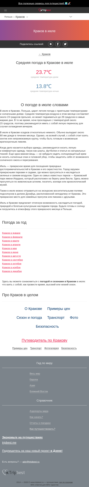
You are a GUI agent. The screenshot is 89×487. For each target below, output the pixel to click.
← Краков (44, 54)
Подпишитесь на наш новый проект (32, 450)
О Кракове (33, 309)
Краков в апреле (11, 244)
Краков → (22, 16)
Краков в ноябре (11, 267)
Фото (74, 317)
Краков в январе (11, 233)
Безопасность (47, 326)
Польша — (10, 17)
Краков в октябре (11, 263)
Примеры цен (58, 309)
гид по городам (66, 482)
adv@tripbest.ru (30, 461)
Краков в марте (10, 240)
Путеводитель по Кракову (44, 340)
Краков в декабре (12, 271)
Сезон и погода (29, 317)
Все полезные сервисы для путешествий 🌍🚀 (44, 3)
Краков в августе (11, 256)
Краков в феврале (12, 237)
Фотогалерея (51, 348)
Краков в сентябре (12, 260)
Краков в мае (9, 248)
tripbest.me (9, 442)
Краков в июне (10, 252)
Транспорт (56, 317)
